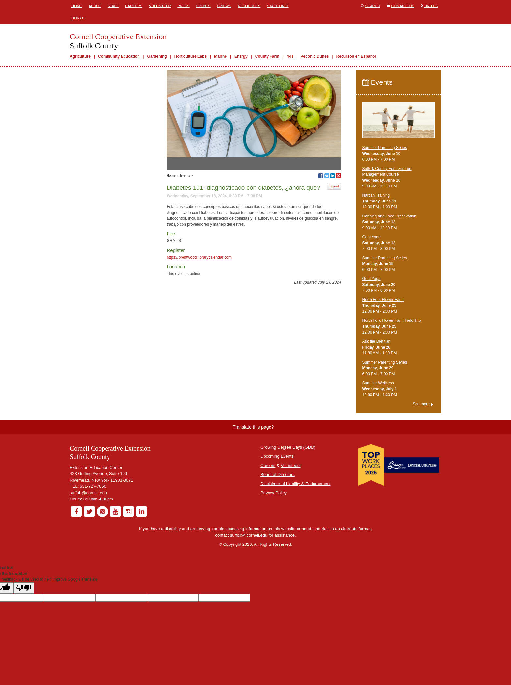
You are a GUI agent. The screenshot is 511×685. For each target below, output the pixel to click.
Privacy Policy (273, 492)
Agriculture (80, 56)
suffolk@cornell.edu (88, 492)
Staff (113, 6)
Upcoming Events (277, 456)
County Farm (267, 56)
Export (334, 186)
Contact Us (402, 6)
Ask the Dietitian (376, 341)
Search (372, 6)
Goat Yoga (371, 237)
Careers (133, 6)
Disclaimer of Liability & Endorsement (295, 483)
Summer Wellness (378, 383)
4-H (290, 56)
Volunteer (160, 6)
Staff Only (277, 6)
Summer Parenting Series (384, 147)
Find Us (431, 6)
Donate (78, 18)
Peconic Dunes (314, 56)
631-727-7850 (93, 486)
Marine (220, 56)
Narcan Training (376, 195)
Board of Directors (277, 474)
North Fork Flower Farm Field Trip (391, 320)
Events (203, 6)
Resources (249, 6)
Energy (241, 56)
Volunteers (290, 465)
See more (421, 404)
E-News (224, 6)
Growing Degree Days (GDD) (287, 447)
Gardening (157, 56)
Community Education (118, 56)
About (95, 6)
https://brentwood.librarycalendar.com (199, 257)
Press (183, 6)
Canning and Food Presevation (389, 216)
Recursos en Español (356, 56)
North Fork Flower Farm (383, 299)
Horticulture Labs (190, 56)
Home (76, 6)
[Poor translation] (23, 588)
